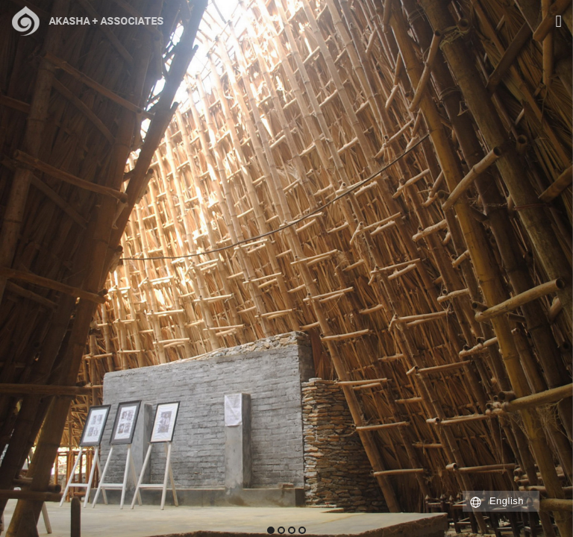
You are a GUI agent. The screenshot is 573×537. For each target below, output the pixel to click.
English (506, 500)
